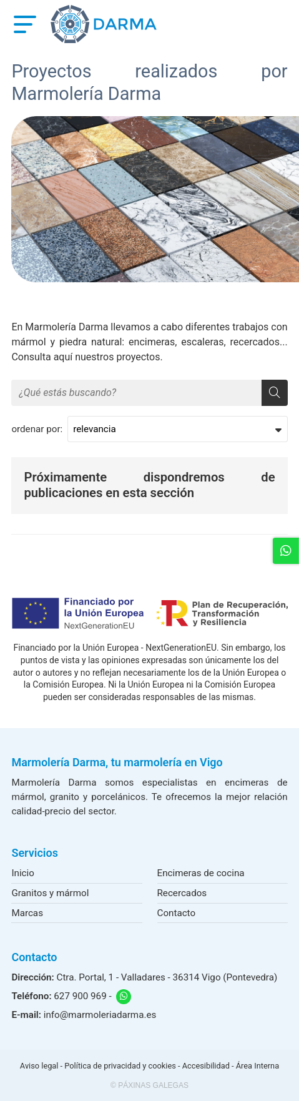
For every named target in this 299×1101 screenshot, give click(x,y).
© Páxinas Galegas (149, 1085)
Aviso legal (39, 1065)
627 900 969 (80, 996)
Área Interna (257, 1065)
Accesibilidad (206, 1065)
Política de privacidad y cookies (119, 1065)
